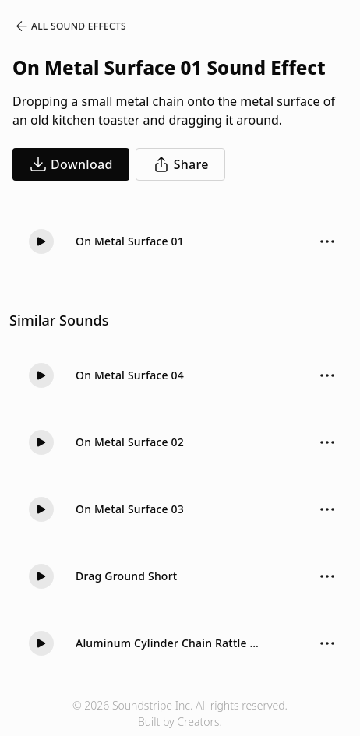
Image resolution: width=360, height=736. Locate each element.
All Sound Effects (70, 26)
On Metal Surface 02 (130, 442)
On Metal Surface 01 (130, 241)
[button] (41, 241)
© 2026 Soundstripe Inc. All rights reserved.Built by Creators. (180, 713)
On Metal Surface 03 (130, 509)
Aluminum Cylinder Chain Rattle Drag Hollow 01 (171, 643)
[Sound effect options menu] (327, 241)
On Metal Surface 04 (130, 375)
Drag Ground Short (126, 576)
